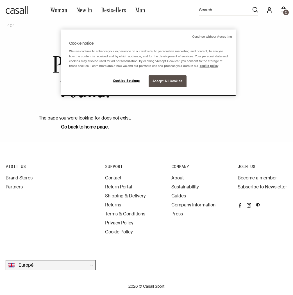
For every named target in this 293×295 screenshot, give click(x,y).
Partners (14, 187)
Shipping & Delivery (125, 196)
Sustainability (185, 187)
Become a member (257, 178)
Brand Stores (19, 178)
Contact (113, 178)
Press (177, 214)
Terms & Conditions (125, 214)
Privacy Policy (119, 223)
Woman (58, 9)
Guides (178, 196)
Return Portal (118, 187)
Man (140, 9)
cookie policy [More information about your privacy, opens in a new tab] (209, 66)
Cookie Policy (119, 232)
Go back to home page (84, 127)
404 (11, 25)
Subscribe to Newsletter (262, 187)
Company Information (193, 205)
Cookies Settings (126, 81)
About (177, 178)
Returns (113, 205)
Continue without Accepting (212, 37)
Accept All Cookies (167, 81)
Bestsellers (113, 9)
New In (84, 9)
